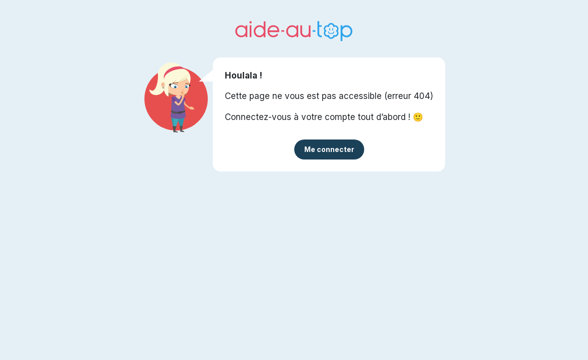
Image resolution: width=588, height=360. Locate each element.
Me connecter (329, 149)
